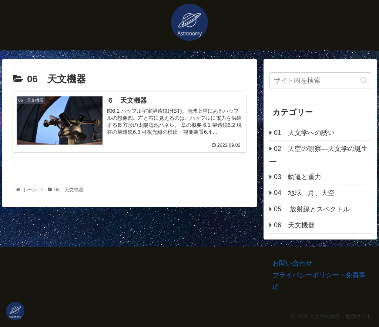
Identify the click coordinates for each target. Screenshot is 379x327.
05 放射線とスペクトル (312, 209)
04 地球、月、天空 (304, 192)
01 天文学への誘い (304, 132)
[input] (320, 80)
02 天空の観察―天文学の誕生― (318, 154)
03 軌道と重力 (297, 177)
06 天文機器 (294, 225)
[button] (363, 80)
